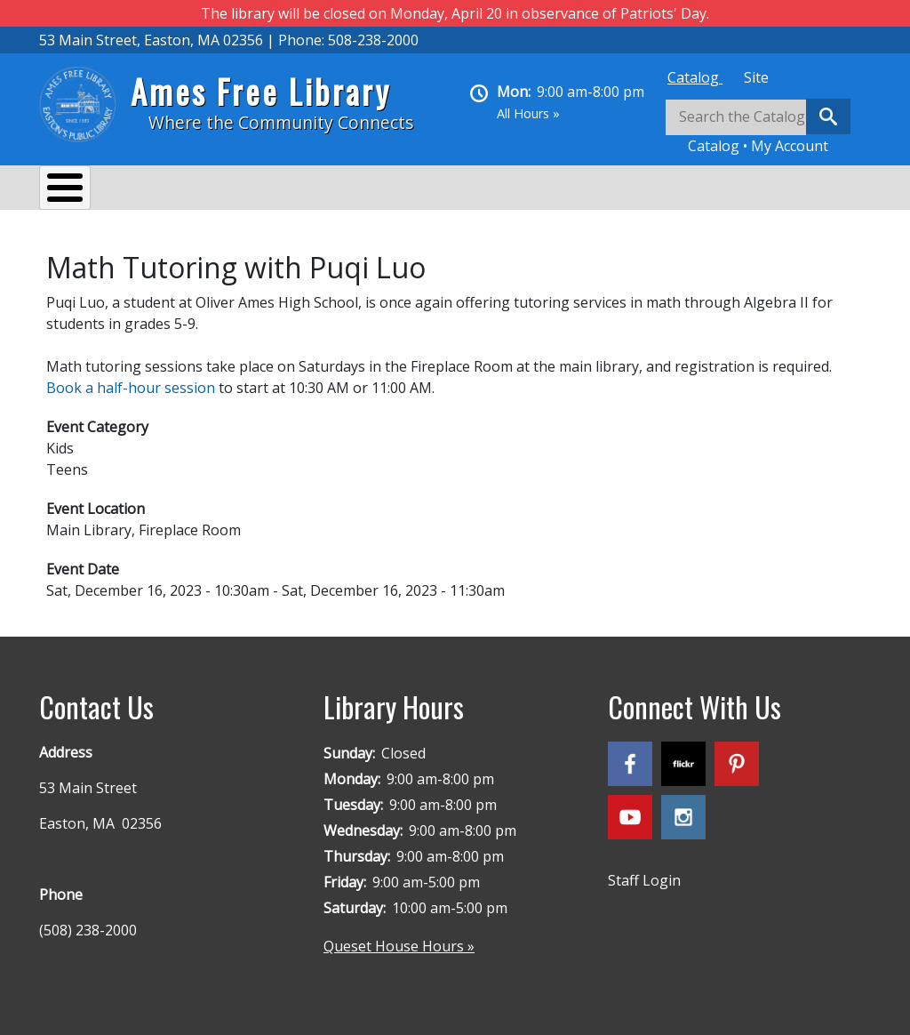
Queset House (661, 190)
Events (266, 190)
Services (182, 190)
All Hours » (528, 113)
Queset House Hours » (399, 937)
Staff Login (644, 871)
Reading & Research (390, 190)
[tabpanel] (768, 127)
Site (756, 77)
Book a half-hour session (130, 379)
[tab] (695, 77)
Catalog (694, 77)
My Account (789, 146)
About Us (88, 190)
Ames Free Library (261, 91)
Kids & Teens (535, 190)
